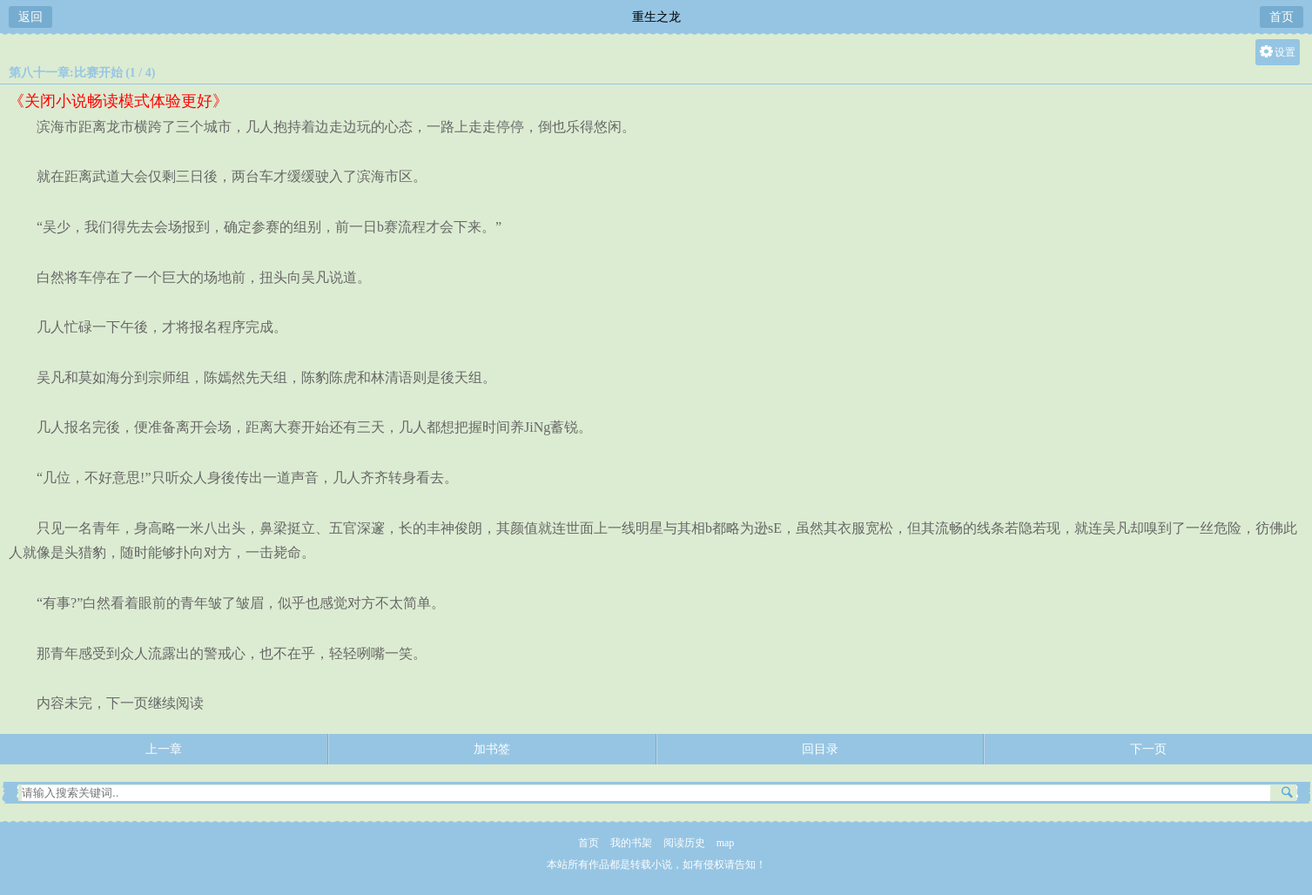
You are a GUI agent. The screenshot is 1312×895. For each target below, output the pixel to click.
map (726, 843)
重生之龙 (656, 17)
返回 (30, 17)
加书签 (492, 749)
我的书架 (631, 843)
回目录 (820, 749)
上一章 (163, 749)
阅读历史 (684, 843)
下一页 (1148, 749)
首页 (1281, 17)
